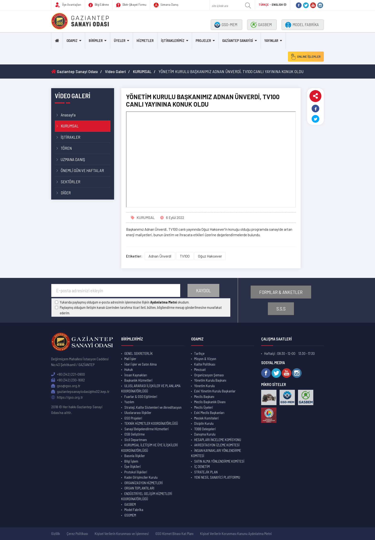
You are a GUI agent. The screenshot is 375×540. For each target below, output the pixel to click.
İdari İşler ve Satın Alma (140, 364)
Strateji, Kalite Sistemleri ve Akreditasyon (153, 407)
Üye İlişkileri (132, 466)
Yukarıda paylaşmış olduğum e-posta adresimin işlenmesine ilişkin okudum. (124, 302)
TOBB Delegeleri (205, 429)
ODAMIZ (71, 40)
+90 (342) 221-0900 (68, 374)
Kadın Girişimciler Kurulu (141, 477)
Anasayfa (68, 114)
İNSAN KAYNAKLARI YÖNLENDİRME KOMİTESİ (216, 453)
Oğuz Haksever (210, 256)
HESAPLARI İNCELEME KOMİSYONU (217, 439)
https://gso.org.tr (67, 397)
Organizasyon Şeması (209, 375)
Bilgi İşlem (131, 461)
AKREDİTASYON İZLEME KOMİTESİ (217, 445)
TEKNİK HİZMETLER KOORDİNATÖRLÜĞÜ (151, 423)
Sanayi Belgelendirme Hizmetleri (146, 429)
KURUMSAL (142, 71)
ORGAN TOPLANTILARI (139, 488)
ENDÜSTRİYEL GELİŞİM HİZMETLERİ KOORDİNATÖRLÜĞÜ (146, 496)
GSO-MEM (225, 25)
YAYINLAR (271, 40)
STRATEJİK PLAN (206, 472)
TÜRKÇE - (265, 4)
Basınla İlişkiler (134, 456)
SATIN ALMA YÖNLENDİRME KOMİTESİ (219, 461)
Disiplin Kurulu (204, 423)
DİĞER (66, 192)
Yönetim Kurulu (204, 386)
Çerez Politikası (77, 533)
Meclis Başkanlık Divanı (210, 402)
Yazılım (129, 402)
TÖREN (66, 148)
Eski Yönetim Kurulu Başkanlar (215, 391)
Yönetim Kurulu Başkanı (210, 380)
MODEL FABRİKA (302, 25)
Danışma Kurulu (204, 434)
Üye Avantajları (68, 5)
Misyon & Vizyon (205, 358)
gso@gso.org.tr (65, 385)
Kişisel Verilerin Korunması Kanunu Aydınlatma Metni (236, 533)
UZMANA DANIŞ (73, 159)
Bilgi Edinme (98, 5)
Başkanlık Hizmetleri (138, 380)
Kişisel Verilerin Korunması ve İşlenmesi (122, 533)
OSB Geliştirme (134, 434)
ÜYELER (119, 40)
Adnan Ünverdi (160, 256)
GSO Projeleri (133, 418)
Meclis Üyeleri (203, 407)
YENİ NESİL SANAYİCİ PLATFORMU (217, 477)
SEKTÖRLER (70, 181)
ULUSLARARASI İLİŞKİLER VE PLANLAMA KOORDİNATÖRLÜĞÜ (151, 388)
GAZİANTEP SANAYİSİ (237, 40)
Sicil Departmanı (135, 439)
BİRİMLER (96, 40)
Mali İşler (130, 358)
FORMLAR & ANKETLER (281, 292)
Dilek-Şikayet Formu (131, 5)
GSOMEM (130, 515)
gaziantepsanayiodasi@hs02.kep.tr (80, 391)
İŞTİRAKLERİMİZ (172, 40)
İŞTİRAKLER (70, 137)
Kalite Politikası (204, 364)
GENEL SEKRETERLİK (138, 353)
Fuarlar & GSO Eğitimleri (140, 396)
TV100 (185, 256)
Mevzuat (200, 369)
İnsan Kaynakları (135, 375)
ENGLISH (277, 4)
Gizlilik (55, 533)
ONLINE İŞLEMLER (304, 57)
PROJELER (203, 40)
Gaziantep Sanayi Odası (74, 71)
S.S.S (281, 309)
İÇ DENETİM (202, 466)
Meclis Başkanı (204, 396)
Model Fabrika (133, 509)
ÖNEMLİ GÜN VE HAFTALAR (82, 170)
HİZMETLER (145, 40)
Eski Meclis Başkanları (209, 412)
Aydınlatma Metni (163, 302)
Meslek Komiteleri (206, 418)
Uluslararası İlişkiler (137, 412)
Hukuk (128, 369)
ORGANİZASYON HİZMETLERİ (143, 483)
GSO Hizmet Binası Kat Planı (174, 533)
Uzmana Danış (166, 5)
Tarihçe (199, 353)
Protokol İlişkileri (135, 472)
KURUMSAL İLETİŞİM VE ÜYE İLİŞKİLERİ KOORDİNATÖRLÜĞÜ (149, 448)
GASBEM (261, 25)
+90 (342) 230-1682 (68, 380)
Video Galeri (115, 71)
